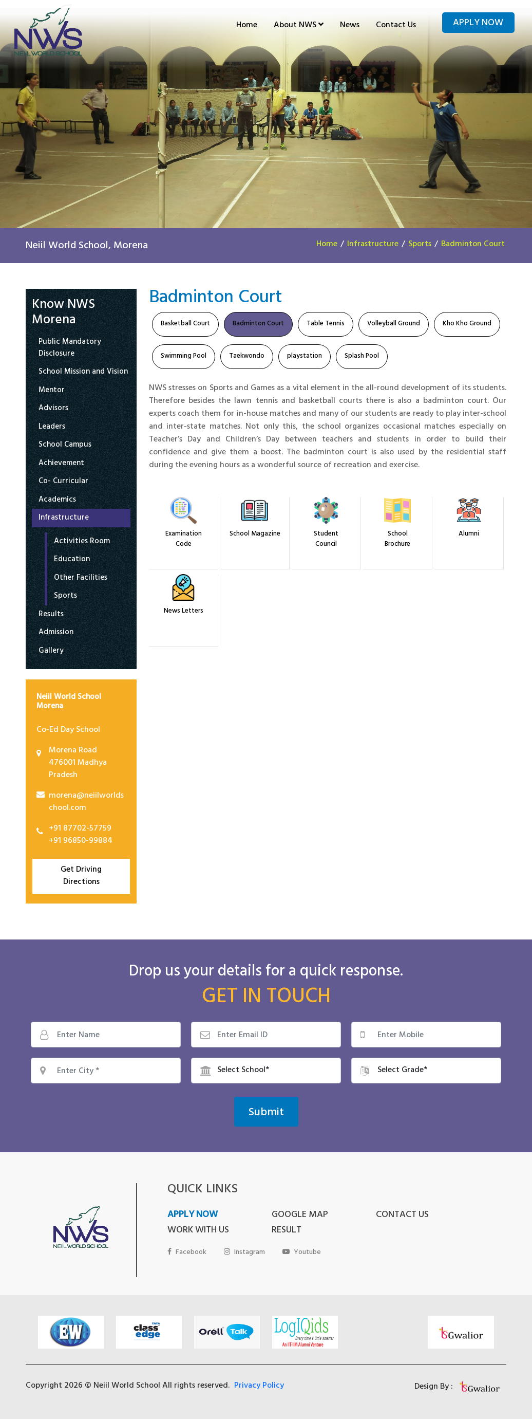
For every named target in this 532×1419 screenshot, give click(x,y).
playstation (304, 357)
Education (72, 560)
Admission (56, 633)
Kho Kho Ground (467, 324)
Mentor (52, 391)
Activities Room (82, 542)
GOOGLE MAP (300, 1215)
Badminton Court (473, 244)
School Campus (65, 446)
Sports (419, 244)
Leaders (52, 428)
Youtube (301, 1252)
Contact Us (396, 25)
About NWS (299, 25)
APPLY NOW (192, 1215)
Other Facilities (80, 579)
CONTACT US (402, 1215)
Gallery (51, 652)
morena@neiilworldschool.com (86, 802)
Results (51, 615)
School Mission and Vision (83, 373)
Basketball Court (185, 324)
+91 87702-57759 (80, 829)
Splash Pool (362, 357)
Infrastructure (372, 244)
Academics (57, 501)
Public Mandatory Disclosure (70, 348)
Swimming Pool (183, 357)
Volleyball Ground (393, 324)
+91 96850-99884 (80, 841)
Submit (266, 1113)
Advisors (53, 409)
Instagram (244, 1252)
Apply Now (478, 23)
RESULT (286, 1231)
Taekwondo (246, 357)
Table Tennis (326, 324)
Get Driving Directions (81, 876)
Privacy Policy (259, 1386)
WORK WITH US (198, 1231)
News (349, 25)
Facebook (186, 1252)
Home (246, 25)
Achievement (61, 464)
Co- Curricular (63, 482)
